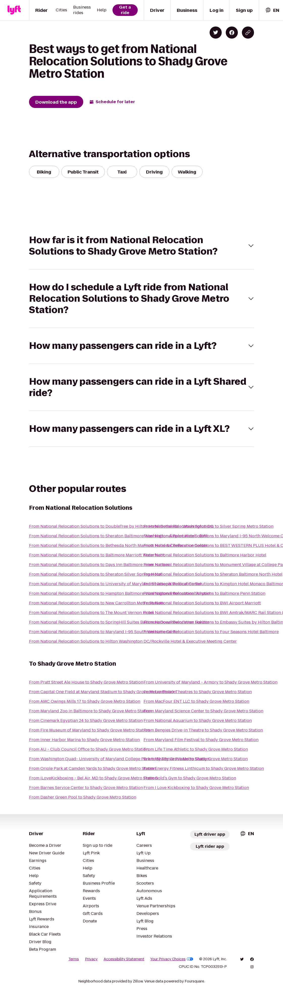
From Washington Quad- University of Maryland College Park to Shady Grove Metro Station (119, 759)
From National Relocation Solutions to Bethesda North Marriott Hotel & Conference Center (118, 545)
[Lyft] (14, 10)
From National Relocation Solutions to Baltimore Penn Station (204, 593)
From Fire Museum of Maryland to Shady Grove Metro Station (89, 730)
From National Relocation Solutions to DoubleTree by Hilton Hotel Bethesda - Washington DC (121, 526)
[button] (141, 245)
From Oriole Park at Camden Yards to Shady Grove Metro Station (92, 768)
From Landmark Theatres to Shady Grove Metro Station (198, 692)
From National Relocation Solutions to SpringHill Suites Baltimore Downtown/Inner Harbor (119, 622)
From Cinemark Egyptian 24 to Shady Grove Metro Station (86, 720)
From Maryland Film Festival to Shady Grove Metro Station (201, 740)
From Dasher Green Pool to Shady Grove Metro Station (82, 797)
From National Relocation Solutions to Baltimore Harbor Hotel (205, 555)
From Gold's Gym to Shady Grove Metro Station (190, 778)
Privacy (91, 959)
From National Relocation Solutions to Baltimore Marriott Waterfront (96, 555)
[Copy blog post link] (248, 32)
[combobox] (272, 10)
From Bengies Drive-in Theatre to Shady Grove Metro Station (203, 730)
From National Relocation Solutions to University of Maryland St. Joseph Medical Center (115, 584)
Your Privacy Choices (171, 959)
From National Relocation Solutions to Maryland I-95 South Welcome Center (104, 632)
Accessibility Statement (124, 959)
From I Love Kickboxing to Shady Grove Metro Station (196, 788)
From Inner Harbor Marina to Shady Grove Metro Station (84, 740)
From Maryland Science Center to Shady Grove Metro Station (203, 711)
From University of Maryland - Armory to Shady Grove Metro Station (210, 682)
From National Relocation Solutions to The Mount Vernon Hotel (91, 612)
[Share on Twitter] (216, 32)
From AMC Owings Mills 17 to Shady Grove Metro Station (84, 701)
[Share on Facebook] (232, 32)
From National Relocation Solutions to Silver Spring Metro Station (208, 526)
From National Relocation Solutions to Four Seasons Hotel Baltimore (211, 632)
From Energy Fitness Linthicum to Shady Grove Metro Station (204, 768)
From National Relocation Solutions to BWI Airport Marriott (202, 603)
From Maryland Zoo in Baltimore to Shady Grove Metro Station (90, 711)
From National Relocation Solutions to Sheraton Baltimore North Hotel (213, 574)
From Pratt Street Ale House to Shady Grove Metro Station (86, 682)
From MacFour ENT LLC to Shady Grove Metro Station (196, 701)
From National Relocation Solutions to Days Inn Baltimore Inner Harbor (99, 565)
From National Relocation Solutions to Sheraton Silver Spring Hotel (95, 574)
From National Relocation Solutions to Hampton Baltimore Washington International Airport (120, 593)
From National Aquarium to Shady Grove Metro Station (198, 720)
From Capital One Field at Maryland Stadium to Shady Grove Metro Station (102, 692)
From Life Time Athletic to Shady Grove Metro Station (196, 749)
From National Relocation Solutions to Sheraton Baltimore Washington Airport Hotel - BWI (118, 536)
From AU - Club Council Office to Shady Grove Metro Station (89, 749)
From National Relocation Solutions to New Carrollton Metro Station (96, 603)
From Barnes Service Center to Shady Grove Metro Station (86, 788)
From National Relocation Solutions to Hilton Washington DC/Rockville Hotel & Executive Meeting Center (133, 641)
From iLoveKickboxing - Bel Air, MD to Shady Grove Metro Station (93, 778)
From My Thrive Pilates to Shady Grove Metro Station (196, 759)
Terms (73, 959)
